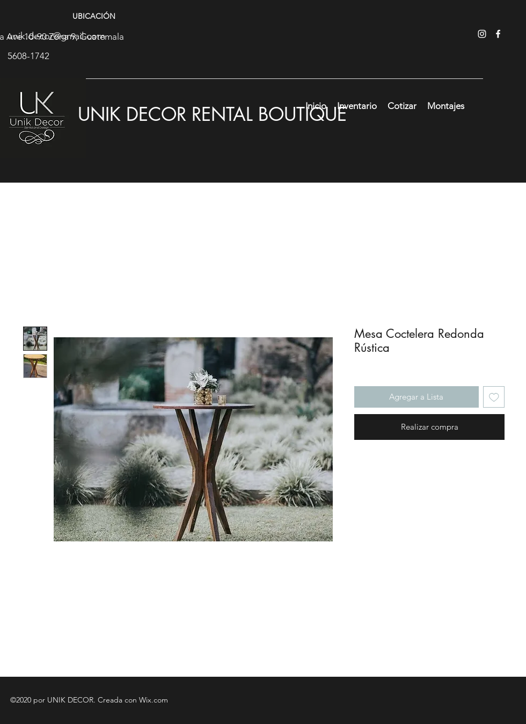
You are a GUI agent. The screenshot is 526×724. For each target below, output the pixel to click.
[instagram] (482, 33)
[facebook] (498, 33)
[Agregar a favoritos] (494, 397)
